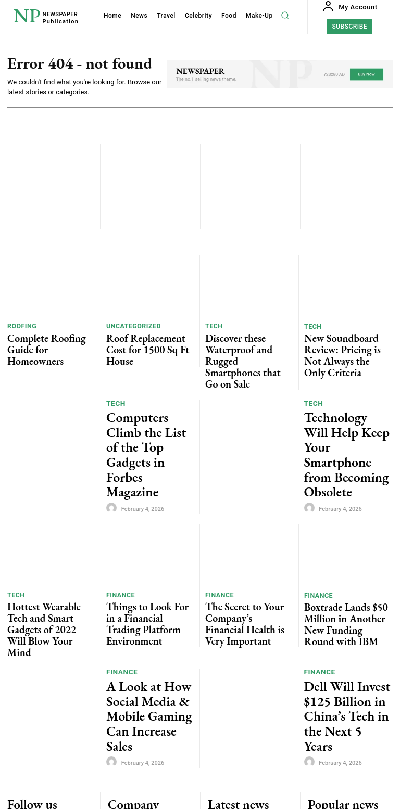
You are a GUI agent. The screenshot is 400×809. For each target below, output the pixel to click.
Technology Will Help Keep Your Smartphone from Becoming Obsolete (346, 397)
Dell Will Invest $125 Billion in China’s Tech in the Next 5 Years (345, 583)
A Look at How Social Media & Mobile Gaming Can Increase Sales (145, 583)
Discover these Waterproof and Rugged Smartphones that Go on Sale (244, 344)
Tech (213, 327)
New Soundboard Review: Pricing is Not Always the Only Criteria (343, 344)
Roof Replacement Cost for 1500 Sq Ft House (147, 340)
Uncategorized (130, 327)
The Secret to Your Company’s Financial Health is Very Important (247, 530)
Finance (119, 513)
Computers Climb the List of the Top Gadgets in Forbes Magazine (148, 396)
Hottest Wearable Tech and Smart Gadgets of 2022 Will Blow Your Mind (48, 530)
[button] (285, 15)
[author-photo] (113, 421)
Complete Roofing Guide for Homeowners (49, 340)
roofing (20, 327)
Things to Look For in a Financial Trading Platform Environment (146, 530)
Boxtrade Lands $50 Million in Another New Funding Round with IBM (345, 531)
